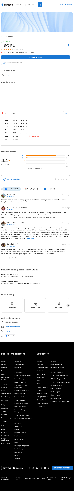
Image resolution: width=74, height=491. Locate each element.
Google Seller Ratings (5, 378)
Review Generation (20, 382)
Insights (4, 414)
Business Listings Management (20, 411)
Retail (16, 455)
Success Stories (42, 393)
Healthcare (18, 436)
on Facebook (11, 196)
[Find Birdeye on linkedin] (37, 468)
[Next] (68, 305)
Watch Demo (41, 371)
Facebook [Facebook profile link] (10, 336)
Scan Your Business (57, 385)
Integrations (5, 435)
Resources (40, 377)
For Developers (55, 392)
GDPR (33, 479)
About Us (40, 364)
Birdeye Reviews (42, 397)
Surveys (3, 411)
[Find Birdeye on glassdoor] (48, 468)
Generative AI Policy (51, 479)
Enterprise (17, 367)
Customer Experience (21, 415)
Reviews (4, 367)
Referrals (4, 371)
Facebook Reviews (20, 406)
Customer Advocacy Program (60, 401)
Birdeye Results (42, 400)
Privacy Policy (18, 479)
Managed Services (57, 364)
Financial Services (20, 433)
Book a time (41, 374)
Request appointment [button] (12, 327)
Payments (4, 400)
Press (39, 384)
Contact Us (41, 406)
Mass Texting (5, 397)
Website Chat (19, 397)
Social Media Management (23, 418)
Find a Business (56, 388)
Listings (3, 364)
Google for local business (22, 375)
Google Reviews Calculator (59, 375)
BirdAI (3, 429)
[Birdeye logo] (7, 4)
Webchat (4, 387)
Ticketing (4, 421)
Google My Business (21, 403)
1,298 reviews (18, 50)
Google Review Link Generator (60, 382)
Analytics (4, 432)
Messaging (4, 408)
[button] (2, 258)
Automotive (18, 426)
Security (28, 479)
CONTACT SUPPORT (62, 468)
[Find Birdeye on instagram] (41, 468)
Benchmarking (6, 418)
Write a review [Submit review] (35, 57)
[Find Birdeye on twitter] (33, 468)
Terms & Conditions (5, 479)
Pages (3, 374)
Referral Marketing (20, 394)
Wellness (17, 458)
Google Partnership (5, 440)
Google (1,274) (31, 189)
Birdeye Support (56, 395)
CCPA (43, 479)
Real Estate (18, 452)
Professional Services (57, 367)
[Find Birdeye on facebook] (29, 468)
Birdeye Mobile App (6, 445)
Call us (7, 331)
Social (3, 390)
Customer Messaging (21, 390)
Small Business (19, 364)
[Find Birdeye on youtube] (45, 468)
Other (3, 37)
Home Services (19, 439)
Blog (38, 380)
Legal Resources (42, 403)
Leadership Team (42, 367)
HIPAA (38, 479)
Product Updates (42, 387)
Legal (16, 442)
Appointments (6, 394)
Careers (39, 390)
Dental (16, 429)
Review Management (21, 379)
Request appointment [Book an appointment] (12, 63)
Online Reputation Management (20, 386)
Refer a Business (56, 398)
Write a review (66, 5)
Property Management (21, 445)
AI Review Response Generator (61, 379)
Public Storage (19, 449)
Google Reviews (19, 400)
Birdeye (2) (49, 189)
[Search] (40, 4)
